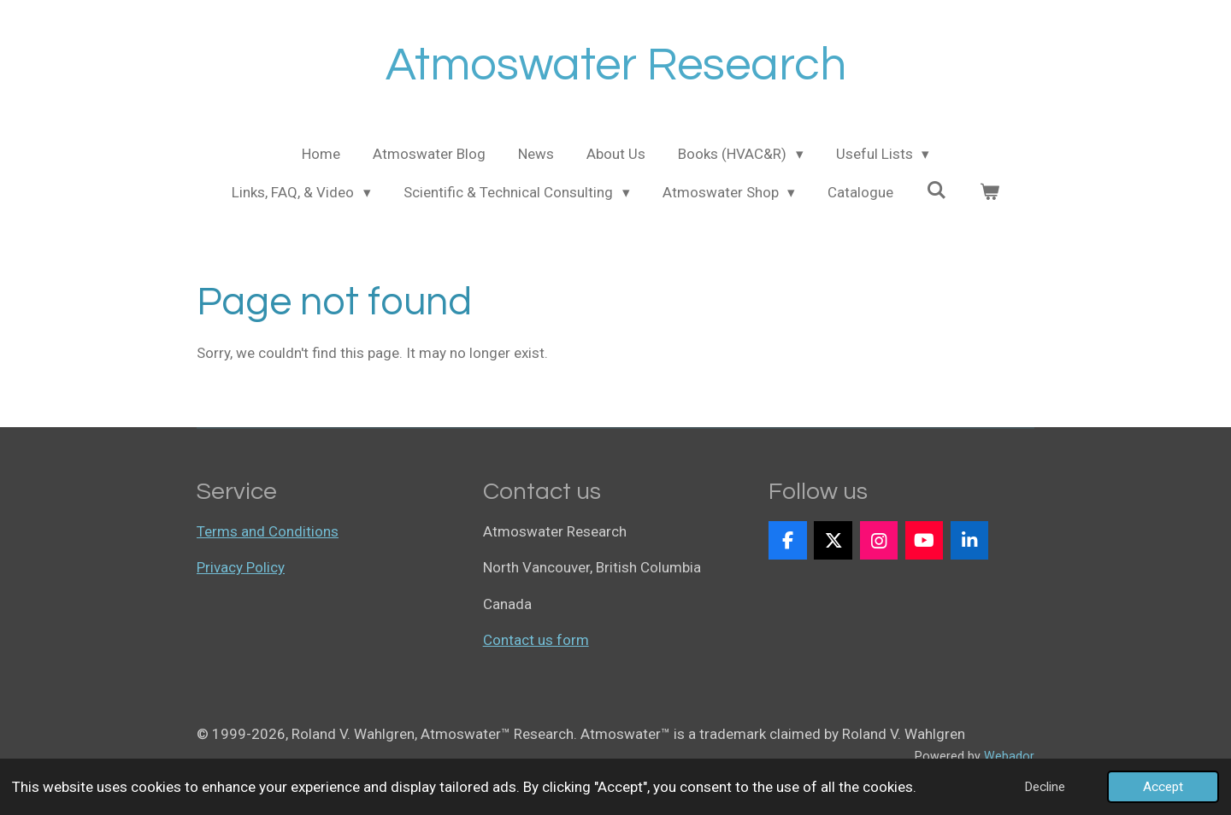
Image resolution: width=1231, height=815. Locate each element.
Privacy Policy (241, 567)
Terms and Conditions (268, 531)
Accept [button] (1163, 786)
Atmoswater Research (616, 65)
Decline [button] (1044, 786)
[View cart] (989, 193)
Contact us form (536, 639)
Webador (1009, 756)
